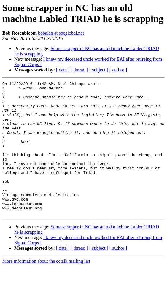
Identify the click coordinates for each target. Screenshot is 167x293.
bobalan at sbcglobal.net (61, 33)
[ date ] (62, 69)
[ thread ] (79, 69)
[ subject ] (98, 69)
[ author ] (118, 69)
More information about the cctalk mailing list (46, 287)
